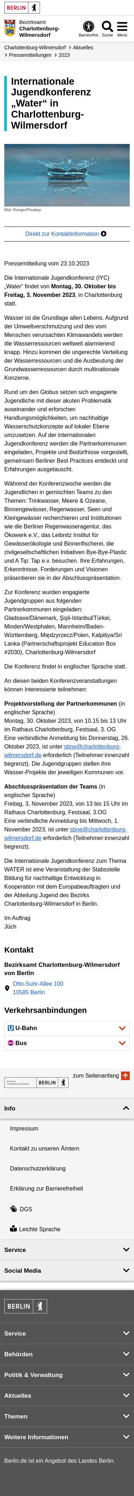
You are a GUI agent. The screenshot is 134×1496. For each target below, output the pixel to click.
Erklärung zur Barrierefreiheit (46, 1189)
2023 (64, 55)
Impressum (24, 1128)
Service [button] (15, 1250)
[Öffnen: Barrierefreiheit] (88, 28)
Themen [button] (16, 1416)
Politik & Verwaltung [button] (33, 1375)
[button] (67, 1028)
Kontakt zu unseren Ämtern (44, 1148)
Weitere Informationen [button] (36, 1437)
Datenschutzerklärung (38, 1169)
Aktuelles (83, 47)
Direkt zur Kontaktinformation (65, 234)
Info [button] (9, 1108)
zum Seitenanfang (96, 1076)
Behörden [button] (18, 1354)
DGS (21, 1209)
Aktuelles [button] (17, 1395)
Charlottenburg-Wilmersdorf (35, 47)
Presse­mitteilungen (30, 55)
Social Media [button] (22, 1270)
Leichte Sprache (35, 1229)
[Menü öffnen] (122, 28)
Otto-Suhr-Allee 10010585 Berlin (38, 988)
